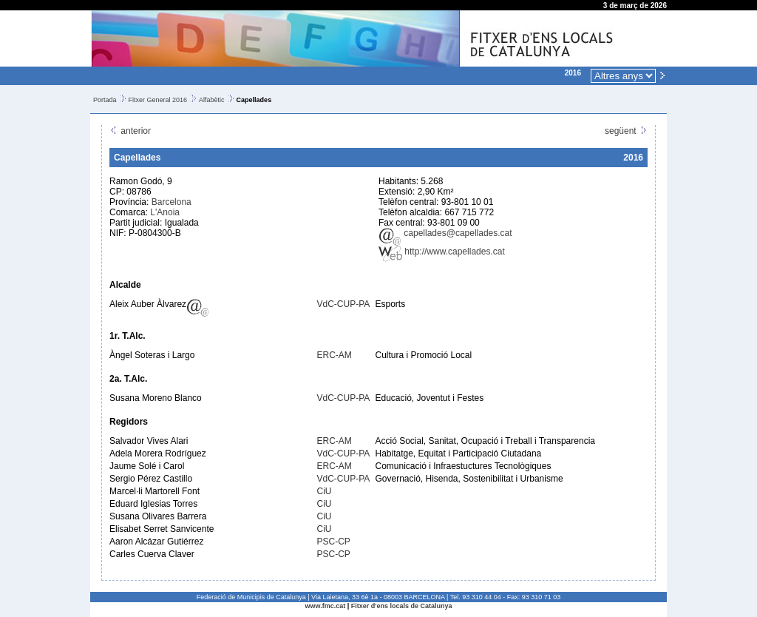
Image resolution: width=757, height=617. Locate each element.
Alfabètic (212, 100)
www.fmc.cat (325, 606)
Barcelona (171, 202)
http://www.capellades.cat (441, 251)
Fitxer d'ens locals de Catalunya (401, 606)
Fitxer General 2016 (158, 100)
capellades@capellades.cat (445, 233)
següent (626, 131)
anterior (130, 131)
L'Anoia (165, 212)
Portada (105, 100)
